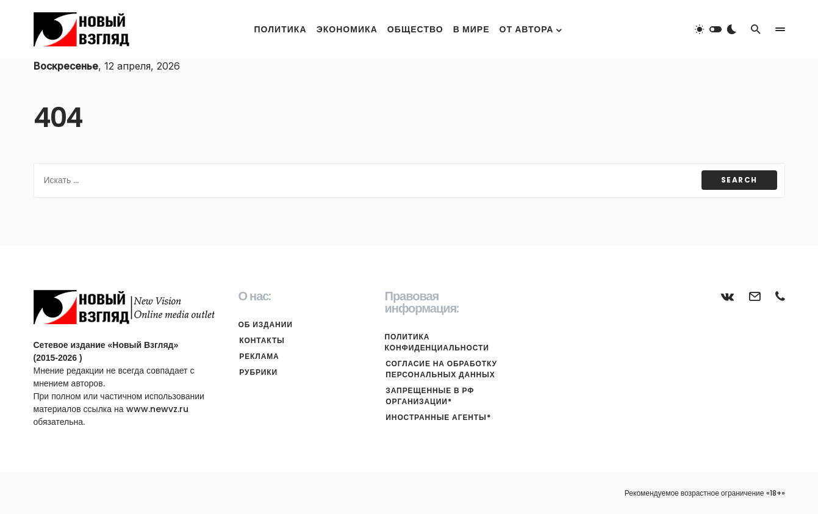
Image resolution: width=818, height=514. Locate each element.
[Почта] (754, 296)
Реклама (258, 356)
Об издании (266, 324)
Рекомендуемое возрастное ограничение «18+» (705, 493)
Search (739, 180)
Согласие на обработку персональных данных (440, 369)
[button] (715, 29)
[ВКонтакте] (727, 296)
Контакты (261, 340)
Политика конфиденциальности (437, 342)
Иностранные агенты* (437, 417)
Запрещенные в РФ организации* (429, 396)
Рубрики (258, 372)
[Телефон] (780, 296)
